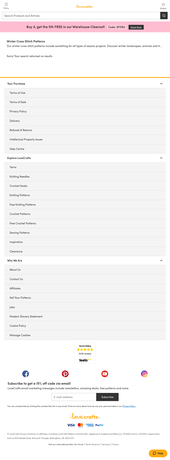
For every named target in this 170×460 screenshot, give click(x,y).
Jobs (12, 307)
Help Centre (17, 149)
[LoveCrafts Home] (85, 416)
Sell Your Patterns (20, 297)
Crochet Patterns (20, 214)
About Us (15, 269)
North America (92, 444)
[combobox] (81, 15)
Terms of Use (17, 92)
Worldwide (79, 444)
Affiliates (15, 288)
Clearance (16, 251)
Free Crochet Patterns (23, 223)
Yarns (13, 167)
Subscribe (107, 397)
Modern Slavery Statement (26, 316)
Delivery (15, 120)
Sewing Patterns (20, 232)
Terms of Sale (18, 102)
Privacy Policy (18, 111)
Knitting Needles (19, 176)
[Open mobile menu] (6, 6)
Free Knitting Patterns (23, 204)
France (115, 444)
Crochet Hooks (18, 186)
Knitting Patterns (20, 195)
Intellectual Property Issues (26, 139)
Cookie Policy (18, 325)
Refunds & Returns (21, 130)
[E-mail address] (73, 397)
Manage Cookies (20, 335)
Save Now (137, 27)
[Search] (164, 15)
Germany (105, 444)
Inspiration (16, 242)
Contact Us (16, 279)
